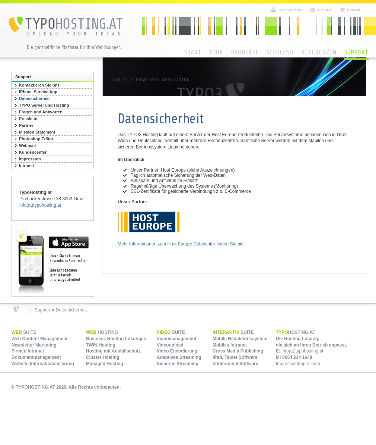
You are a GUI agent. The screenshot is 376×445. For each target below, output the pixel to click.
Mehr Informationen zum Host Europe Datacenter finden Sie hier (181, 244)
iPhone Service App (38, 92)
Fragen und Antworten (41, 112)
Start (193, 52)
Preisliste (28, 118)
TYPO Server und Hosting (44, 105)
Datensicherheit (34, 98)
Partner (26, 125)
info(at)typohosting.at (40, 205)
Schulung (280, 52)
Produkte (245, 52)
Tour (216, 52)
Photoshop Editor (36, 139)
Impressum (30, 159)
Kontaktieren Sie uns (39, 85)
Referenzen (319, 52)
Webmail (27, 145)
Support (356, 52)
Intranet (26, 165)
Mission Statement (37, 132)
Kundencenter (33, 152)
